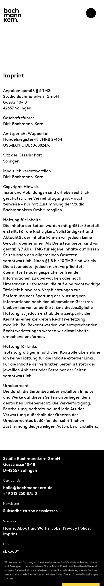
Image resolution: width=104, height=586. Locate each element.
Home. (9, 528)
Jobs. (57, 528)
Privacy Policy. (77, 528)
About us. (26, 528)
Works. (44, 528)
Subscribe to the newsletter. (30, 511)
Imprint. (11, 534)
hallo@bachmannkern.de (27, 488)
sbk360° (11, 552)
